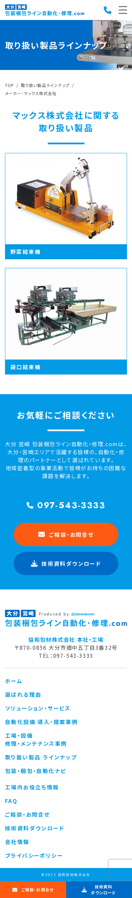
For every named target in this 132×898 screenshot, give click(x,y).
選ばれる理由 (23, 694)
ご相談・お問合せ (66, 534)
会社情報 (17, 842)
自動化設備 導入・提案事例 (41, 722)
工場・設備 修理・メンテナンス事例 (36, 739)
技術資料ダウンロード (35, 828)
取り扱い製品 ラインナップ (41, 757)
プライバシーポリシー (34, 855)
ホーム (14, 681)
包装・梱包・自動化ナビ (35, 771)
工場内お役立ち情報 (32, 787)
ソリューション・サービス (38, 708)
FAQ (11, 801)
